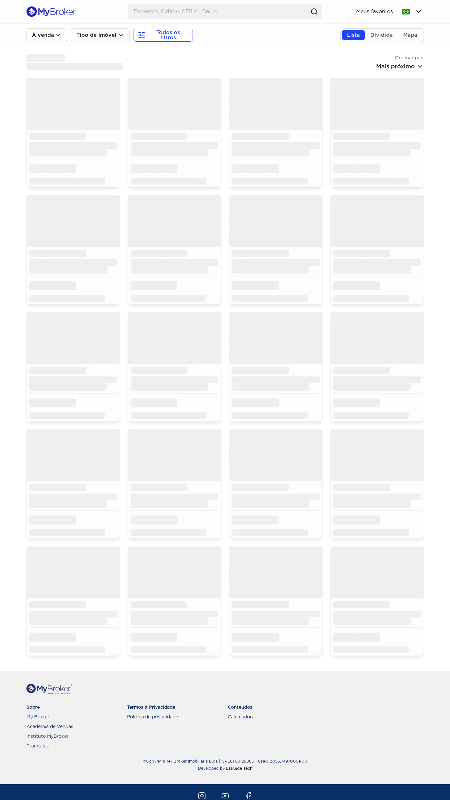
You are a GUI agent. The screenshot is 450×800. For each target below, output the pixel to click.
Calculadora (241, 716)
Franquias (37, 745)
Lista (353, 35)
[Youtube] (225, 796)
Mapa (410, 35)
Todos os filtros (159, 35)
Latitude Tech (239, 768)
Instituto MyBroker (47, 736)
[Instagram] (202, 796)
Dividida (381, 35)
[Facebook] (248, 796)
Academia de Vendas (49, 726)
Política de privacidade (152, 716)
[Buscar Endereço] (219, 11)
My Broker (37, 716)
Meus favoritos (374, 11)
